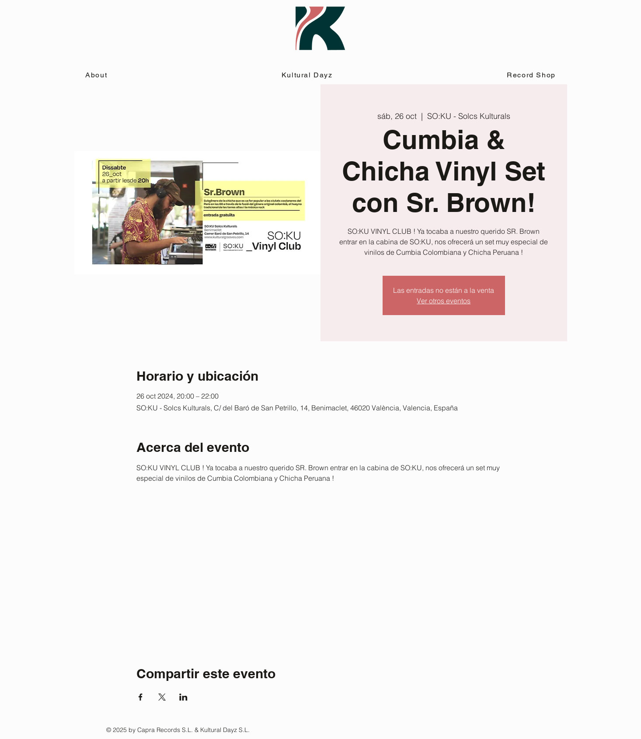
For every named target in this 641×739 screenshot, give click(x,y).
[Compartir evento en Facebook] (140, 697)
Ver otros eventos (443, 300)
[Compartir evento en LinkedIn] (183, 697)
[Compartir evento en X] (162, 697)
